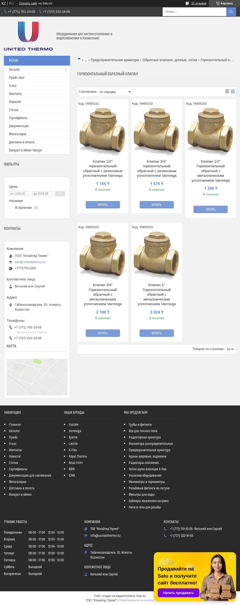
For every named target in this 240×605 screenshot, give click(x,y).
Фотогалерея (17, 134)
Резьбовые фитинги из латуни (149, 488)
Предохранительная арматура (115, 60)
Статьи (13, 110)
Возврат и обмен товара (25, 150)
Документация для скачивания (30, 476)
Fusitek (74, 425)
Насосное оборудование (145, 476)
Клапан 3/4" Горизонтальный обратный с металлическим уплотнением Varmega (103, 294)
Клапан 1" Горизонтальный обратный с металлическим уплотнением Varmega (157, 294)
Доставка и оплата (22, 142)
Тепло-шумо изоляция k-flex (148, 469)
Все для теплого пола (143, 431)
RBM (71, 469)
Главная (15, 425)
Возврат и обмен (20, 495)
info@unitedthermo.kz (30, 262)
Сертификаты (18, 118)
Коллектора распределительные (151, 444)
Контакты (15, 94)
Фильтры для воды (142, 495)
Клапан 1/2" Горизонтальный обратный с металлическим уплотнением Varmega (211, 170)
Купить (103, 205)
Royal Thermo (78, 457)
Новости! (15, 102)
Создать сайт (28, 3)
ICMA (72, 476)
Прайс (13, 437)
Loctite (73, 444)
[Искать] (231, 11)
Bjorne (73, 437)
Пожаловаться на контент (136, 600)
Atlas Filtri (76, 463)
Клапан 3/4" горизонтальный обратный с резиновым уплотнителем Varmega (157, 168)
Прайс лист (16, 78)
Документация (19, 126)
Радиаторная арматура (145, 437)
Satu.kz (141, 596)
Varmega (75, 431)
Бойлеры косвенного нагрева (149, 501)
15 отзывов (198, 3)
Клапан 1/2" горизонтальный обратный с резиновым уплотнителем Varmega (103, 168)
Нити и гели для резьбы (145, 507)
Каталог (14, 70)
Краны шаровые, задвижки (147, 457)
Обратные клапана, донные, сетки (170, 60)
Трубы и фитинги (140, 425)
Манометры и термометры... (148, 482)
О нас (12, 86)
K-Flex (73, 450)
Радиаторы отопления (144, 463)
